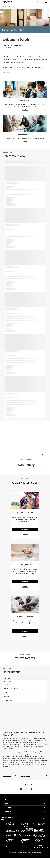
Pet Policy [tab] (7, 685)
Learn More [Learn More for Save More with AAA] (25, 534)
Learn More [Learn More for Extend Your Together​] (25, 636)
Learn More (25, 109)
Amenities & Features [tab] (25, 688)
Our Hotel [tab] (25, 678)
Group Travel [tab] (25, 701)
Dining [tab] (6, 692)
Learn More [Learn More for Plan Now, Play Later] (25, 586)
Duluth (28, 776)
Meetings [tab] (7, 696)
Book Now (25, 529)
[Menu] (46, 2)
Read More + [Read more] (6, 72)
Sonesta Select (7, 776)
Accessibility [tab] (8, 681)
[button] (24, 6)
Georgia (23, 776)
